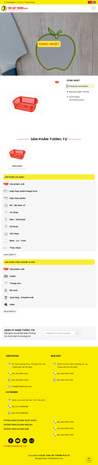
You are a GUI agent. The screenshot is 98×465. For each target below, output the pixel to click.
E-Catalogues (9, 2)
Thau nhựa (12, 247)
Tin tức (20, 2)
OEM (8, 304)
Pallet (9, 276)
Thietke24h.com (55, 458)
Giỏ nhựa (11, 233)
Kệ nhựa (10, 226)
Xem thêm (10, 254)
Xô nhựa (10, 212)
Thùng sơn (12, 283)
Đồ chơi (10, 290)
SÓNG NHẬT (17, 166)
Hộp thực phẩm (14, 198)
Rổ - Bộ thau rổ (14, 205)
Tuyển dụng (30, 2)
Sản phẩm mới (13, 184)
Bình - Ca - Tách (14, 240)
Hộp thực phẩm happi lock (20, 191)
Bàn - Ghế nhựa (14, 219)
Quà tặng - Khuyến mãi (18, 297)
